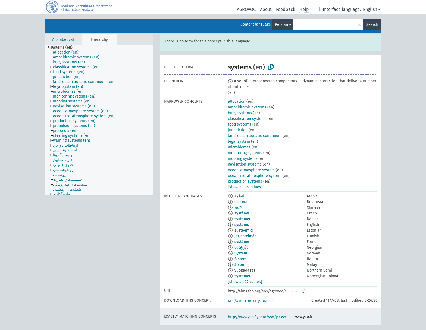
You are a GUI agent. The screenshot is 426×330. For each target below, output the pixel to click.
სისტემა (241, 247)
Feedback (285, 9)
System (240, 253)
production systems (245, 181)
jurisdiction (238, 130)
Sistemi (241, 259)
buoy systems (240, 113)
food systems (239, 124)
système (241, 241)
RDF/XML (235, 301)
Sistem (240, 264)
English (370, 9)
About (266, 9)
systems (241, 224)
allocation (236, 101)
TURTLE (251, 301)
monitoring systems (245, 153)
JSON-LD (265, 301)
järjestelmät (245, 236)
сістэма (241, 202)
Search (372, 24)
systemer (242, 219)
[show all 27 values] (245, 281)
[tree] (99, 120)
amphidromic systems (247, 107)
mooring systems (243, 158)
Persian (281, 24)
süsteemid (243, 230)
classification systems (247, 118)
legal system (239, 141)
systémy (241, 213)
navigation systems (245, 164)
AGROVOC (246, 9)
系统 (238, 207)
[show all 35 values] (245, 187)
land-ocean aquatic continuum (254, 135)
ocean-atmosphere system (251, 170)
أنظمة (239, 196)
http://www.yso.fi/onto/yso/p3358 (257, 317)
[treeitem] (63, 47)
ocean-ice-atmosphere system (254, 175)
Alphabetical (63, 39)
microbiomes (239, 147)
